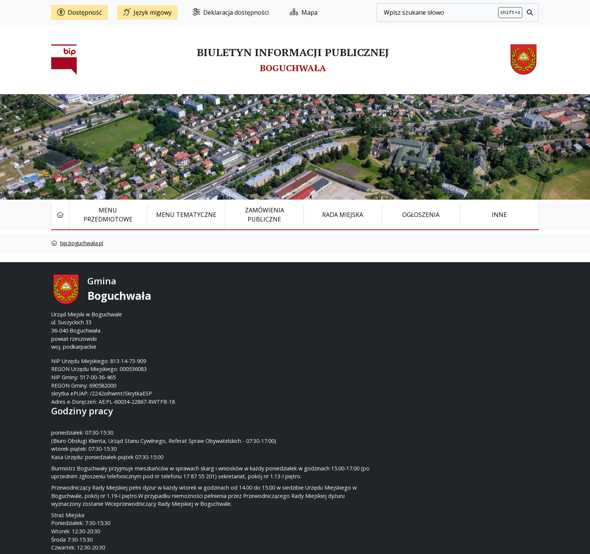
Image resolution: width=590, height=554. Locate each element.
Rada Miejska (342, 215)
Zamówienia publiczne (264, 214)
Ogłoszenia (420, 215)
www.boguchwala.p (324, 322)
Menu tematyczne (186, 215)
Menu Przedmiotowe (108, 214)
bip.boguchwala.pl (81, 243)
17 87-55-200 (325, 298)
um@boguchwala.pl (341, 314)
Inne (499, 215)
